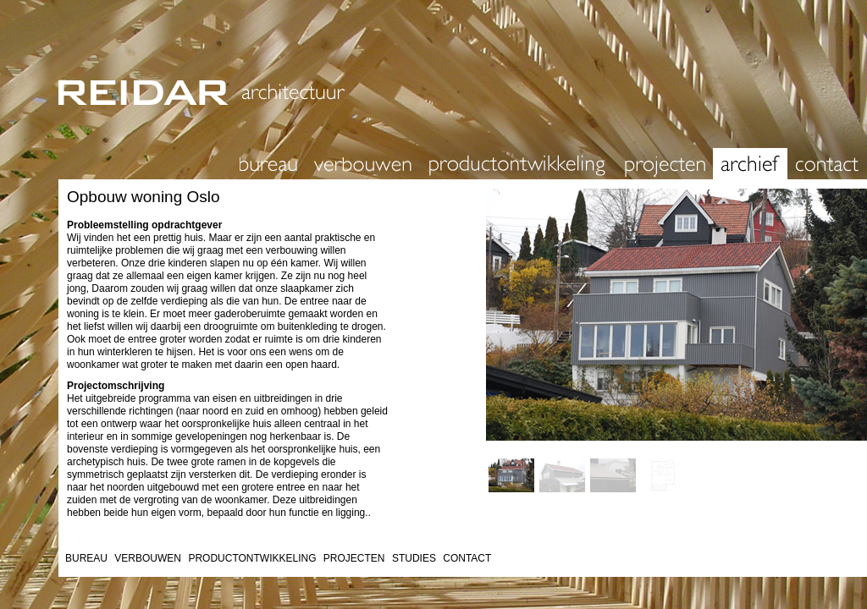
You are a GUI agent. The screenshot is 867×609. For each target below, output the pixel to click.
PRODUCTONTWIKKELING (252, 558)
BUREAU (86, 558)
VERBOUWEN (147, 558)
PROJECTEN (354, 558)
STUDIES (414, 558)
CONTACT (467, 558)
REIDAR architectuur (439, 74)
